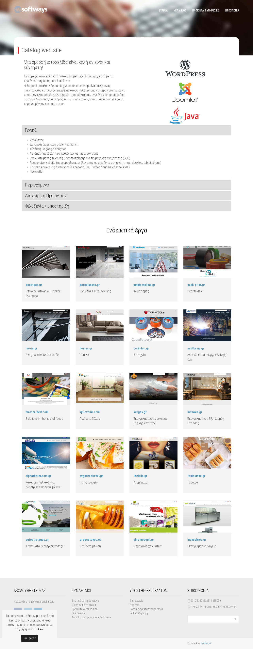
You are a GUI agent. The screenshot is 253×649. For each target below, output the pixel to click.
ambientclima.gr (144, 285)
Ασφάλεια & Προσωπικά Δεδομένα (91, 617)
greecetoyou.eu (90, 539)
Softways (206, 643)
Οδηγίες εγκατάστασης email (146, 609)
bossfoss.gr (34, 285)
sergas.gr (140, 412)
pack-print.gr (196, 285)
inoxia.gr (31, 348)
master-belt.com (37, 412)
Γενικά (31, 130)
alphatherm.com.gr (38, 476)
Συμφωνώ (30, 638)
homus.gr (86, 348)
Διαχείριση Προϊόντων (46, 195)
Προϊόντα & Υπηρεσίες (84, 609)
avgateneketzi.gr (91, 476)
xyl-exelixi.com (90, 412)
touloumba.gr (196, 476)
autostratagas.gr (37, 539)
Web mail (134, 604)
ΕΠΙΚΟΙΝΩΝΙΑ (232, 10)
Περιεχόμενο (37, 185)
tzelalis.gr (140, 476)
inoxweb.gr (194, 412)
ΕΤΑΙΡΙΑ (163, 10)
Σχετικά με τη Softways (85, 600)
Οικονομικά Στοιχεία (84, 604)
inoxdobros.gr (196, 539)
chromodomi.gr (143, 539)
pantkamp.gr (195, 348)
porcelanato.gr (90, 285)
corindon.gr (141, 348)
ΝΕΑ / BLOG (180, 10)
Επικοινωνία (79, 613)
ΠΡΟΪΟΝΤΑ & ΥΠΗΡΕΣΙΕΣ (205, 10)
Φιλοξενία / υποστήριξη (47, 206)
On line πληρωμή (138, 613)
